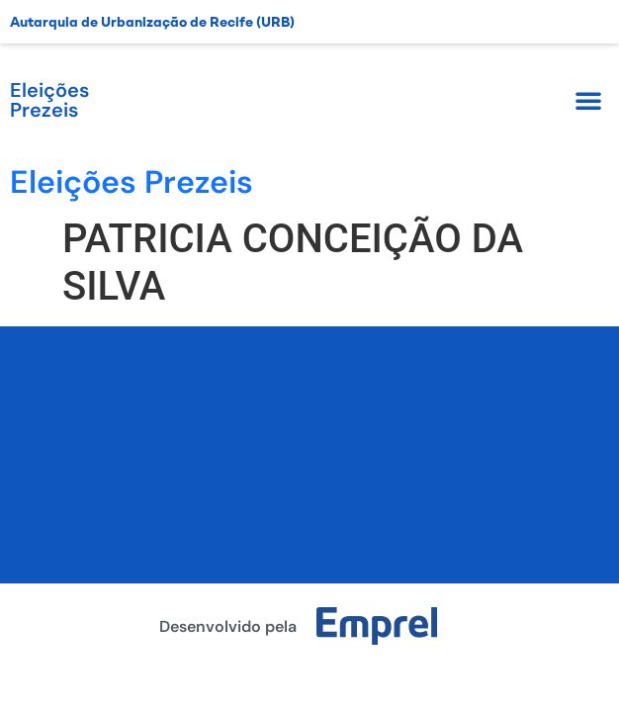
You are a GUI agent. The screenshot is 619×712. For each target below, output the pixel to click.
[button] (588, 100)
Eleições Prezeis (49, 100)
